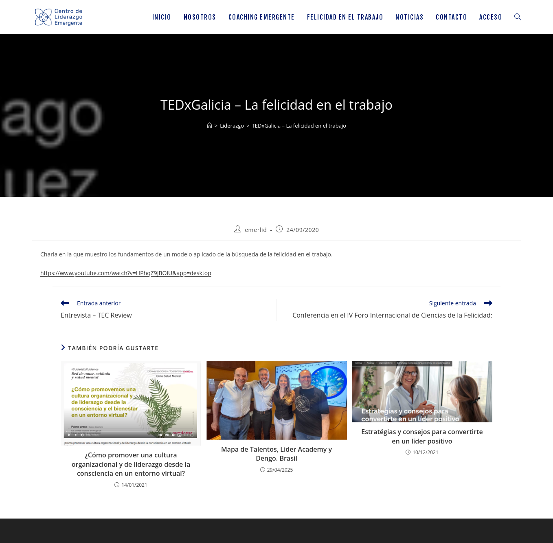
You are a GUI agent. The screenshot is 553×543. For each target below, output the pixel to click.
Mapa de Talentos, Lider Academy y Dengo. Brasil (276, 454)
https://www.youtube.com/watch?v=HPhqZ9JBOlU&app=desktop (125, 273)
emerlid (256, 230)
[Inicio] (209, 125)
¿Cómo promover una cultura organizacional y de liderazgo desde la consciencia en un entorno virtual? (131, 464)
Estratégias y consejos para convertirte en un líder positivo (422, 436)
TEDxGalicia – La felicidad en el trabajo (299, 125)
